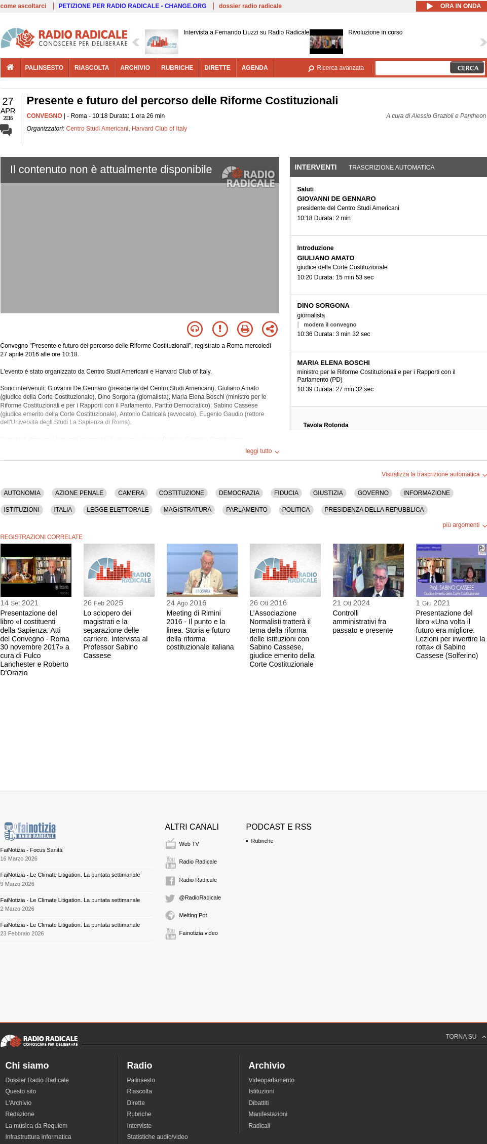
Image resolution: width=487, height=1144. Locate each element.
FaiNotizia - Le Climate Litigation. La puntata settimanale (70, 875)
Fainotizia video (198, 933)
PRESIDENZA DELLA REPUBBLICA (374, 509)
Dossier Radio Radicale (37, 1080)
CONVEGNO (44, 115)
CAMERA (131, 493)
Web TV (189, 844)
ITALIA (63, 509)
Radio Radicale (198, 862)
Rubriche (262, 841)
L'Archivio (19, 1103)
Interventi (316, 167)
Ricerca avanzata (340, 67)
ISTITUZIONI (22, 509)
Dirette (136, 1103)
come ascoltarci (24, 6)
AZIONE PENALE (79, 493)
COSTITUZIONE (181, 493)
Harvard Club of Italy (159, 128)
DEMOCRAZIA (239, 493)
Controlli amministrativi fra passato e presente (363, 621)
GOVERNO (373, 493)
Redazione (20, 1114)
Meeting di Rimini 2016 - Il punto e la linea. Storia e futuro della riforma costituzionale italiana (200, 630)
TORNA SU (460, 1036)
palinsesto (44, 67)
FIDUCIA (286, 493)
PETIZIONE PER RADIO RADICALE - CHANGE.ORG (133, 6)
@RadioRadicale (200, 897)
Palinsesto (141, 1080)
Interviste (139, 1125)
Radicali (260, 1125)
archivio (135, 67)
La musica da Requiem (37, 1125)
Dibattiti (259, 1103)
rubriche (177, 67)
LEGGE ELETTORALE (118, 509)
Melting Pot (193, 915)
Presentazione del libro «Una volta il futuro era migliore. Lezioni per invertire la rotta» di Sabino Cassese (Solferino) (450, 634)
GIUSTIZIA (328, 493)
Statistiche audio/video (157, 1136)
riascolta (91, 67)
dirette (217, 67)
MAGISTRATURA (187, 509)
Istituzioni (261, 1091)
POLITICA (296, 509)
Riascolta (139, 1091)
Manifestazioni (268, 1114)
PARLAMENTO (247, 509)
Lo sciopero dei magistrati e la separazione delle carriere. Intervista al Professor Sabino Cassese (116, 634)
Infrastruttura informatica (38, 1136)
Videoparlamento (272, 1080)
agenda (255, 67)
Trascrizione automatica (392, 167)
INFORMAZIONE (426, 493)
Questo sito (21, 1091)
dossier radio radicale (250, 6)
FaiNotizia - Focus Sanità (32, 850)
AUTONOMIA (22, 493)
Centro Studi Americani (97, 128)
